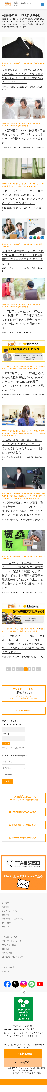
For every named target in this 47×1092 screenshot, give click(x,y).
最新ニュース (6, 63)
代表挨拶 (5, 907)
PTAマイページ (23, 710)
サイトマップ (7, 927)
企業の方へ (6, 971)
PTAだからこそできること (11, 123)
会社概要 (5, 903)
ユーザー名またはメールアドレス (13, 724)
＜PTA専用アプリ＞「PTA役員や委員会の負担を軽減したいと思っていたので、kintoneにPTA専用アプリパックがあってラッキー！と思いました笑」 (23, 381)
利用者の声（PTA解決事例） (23, 63)
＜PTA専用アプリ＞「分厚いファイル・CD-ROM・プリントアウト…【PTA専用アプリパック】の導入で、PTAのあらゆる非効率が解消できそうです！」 (23, 644)
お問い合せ (6, 923)
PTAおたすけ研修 (9, 945)
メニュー (43, 4)
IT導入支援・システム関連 (28, 368)
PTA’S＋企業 (7, 953)
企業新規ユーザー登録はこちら (23, 838)
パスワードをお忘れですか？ (13, 748)
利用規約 (5, 915)
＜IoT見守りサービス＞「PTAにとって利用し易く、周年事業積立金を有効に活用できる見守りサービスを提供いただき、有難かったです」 (23, 319)
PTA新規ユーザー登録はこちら (23, 825)
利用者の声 (6, 949)
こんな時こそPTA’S (9, 937)
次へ (38, 669)
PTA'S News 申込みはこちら (22, 812)
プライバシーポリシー (10, 911)
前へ (8, 669)
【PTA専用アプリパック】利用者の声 (15, 366)
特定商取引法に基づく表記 (12, 919)
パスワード (5, 734)
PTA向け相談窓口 (33, 498)
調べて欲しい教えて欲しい (12, 957)
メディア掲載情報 (9, 967)
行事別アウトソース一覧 (11, 941)
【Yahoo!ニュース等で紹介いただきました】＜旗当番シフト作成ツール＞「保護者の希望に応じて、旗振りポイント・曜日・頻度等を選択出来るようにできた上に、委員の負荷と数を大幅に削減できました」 (22, 575)
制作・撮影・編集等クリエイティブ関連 (23, 496)
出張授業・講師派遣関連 (19, 433)
